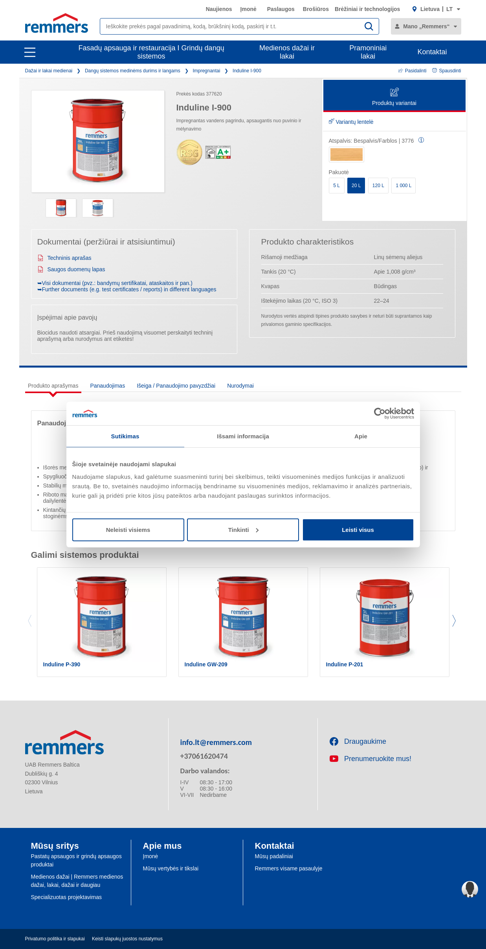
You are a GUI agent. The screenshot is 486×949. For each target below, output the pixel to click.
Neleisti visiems (128, 529)
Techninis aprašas (64, 258)
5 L (336, 185)
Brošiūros (316, 9)
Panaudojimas (107, 386)
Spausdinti (446, 71)
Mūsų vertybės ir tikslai (171, 868)
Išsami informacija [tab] (243, 436)
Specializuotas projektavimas (66, 897)
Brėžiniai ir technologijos (367, 9)
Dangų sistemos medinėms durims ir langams (132, 71)
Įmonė (248, 9)
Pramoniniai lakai (368, 52)
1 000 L (403, 185)
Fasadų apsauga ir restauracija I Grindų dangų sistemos (151, 52)
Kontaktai (432, 52)
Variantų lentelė (351, 122)
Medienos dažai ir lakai (287, 52)
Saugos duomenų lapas (71, 269)
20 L (356, 185)
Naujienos (219, 9)
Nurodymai (240, 386)
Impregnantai (206, 71)
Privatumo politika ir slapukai (55, 939)
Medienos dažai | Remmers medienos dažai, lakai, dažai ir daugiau (77, 881)
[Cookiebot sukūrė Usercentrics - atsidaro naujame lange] (379, 413)
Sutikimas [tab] (125, 436)
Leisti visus (358, 529)
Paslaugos (281, 9)
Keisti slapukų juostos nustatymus (127, 939)
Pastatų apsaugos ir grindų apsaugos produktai (76, 860)
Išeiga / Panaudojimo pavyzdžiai (176, 386)
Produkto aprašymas (53, 386)
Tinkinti (243, 529)
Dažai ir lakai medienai (49, 71)
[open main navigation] (30, 52)
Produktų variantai (394, 97)
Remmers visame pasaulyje (289, 868)
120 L (378, 185)
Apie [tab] (360, 436)
